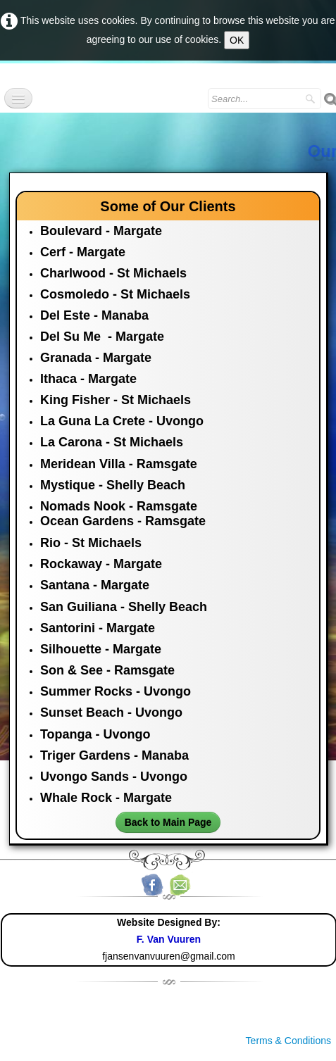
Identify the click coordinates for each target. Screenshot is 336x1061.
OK (237, 40)
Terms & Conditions (288, 1040)
